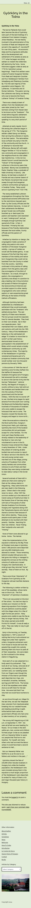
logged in (14, 797)
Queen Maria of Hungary (10, 854)
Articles (4, 834)
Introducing (5, 848)
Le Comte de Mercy (8, 851)
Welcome (5, 842)
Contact (4, 857)
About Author (6, 831)
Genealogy (5, 837)
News (3, 839)
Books (4, 859)
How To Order (6, 845)
